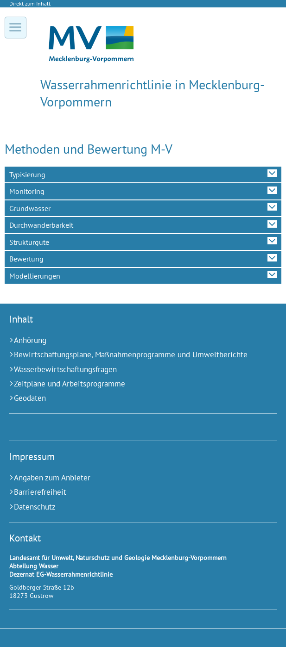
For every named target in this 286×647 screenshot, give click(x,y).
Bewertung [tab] (26, 258)
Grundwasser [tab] (30, 208)
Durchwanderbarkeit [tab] (41, 225)
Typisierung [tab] (27, 174)
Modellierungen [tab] (34, 275)
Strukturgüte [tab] (29, 242)
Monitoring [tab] (26, 191)
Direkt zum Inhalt (30, 3)
